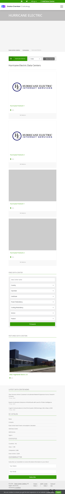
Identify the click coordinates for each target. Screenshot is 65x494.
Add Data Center (48, 1)
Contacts (11, 422)
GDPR (41, 484)
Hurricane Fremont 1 (17, 106)
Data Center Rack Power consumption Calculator (22, 425)
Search (32, 324)
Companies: (12, 450)
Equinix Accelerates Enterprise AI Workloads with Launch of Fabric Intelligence (30, 402)
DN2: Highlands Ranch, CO (18, 375)
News (10, 419)
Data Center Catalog (20, 484)
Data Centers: (12, 453)
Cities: (10, 447)
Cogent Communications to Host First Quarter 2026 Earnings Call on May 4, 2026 (30, 408)
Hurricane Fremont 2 (17, 155)
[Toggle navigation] (61, 6)
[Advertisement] (32, 35)
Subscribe (32, 477)
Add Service (12, 432)
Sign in (34, 1)
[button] (31, 370)
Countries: (11, 443)
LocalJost (18, 487)
